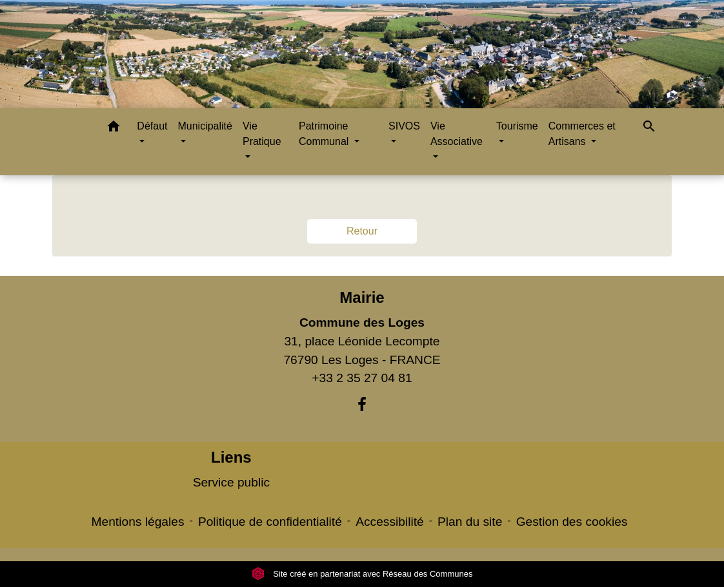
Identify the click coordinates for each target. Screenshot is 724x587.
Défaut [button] (152, 125)
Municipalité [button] (204, 125)
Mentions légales (138, 521)
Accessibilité (390, 521)
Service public (231, 482)
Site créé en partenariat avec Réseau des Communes (362, 574)
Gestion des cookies (572, 521)
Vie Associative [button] (456, 133)
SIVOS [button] (404, 125)
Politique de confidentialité (270, 521)
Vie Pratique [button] (262, 133)
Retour (362, 231)
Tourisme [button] (517, 125)
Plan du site (469, 521)
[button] (114, 128)
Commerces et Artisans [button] (582, 133)
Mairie (361, 297)
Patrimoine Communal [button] (325, 133)
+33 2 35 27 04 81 (362, 378)
